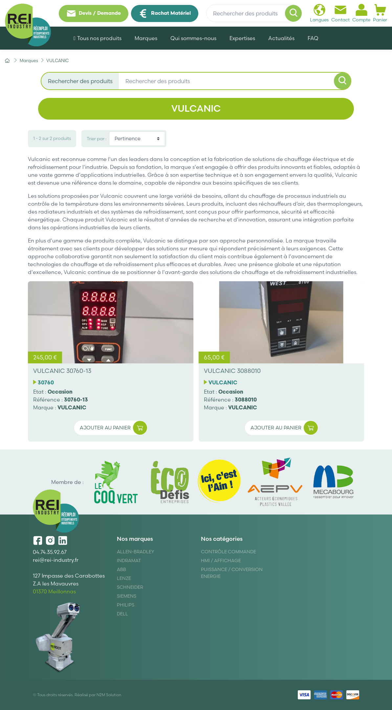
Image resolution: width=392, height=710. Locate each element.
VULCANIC (71, 407)
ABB (121, 569)
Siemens (126, 596)
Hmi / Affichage (221, 560)
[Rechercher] (293, 13)
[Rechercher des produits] (254, 13)
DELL (122, 614)
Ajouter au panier (113, 428)
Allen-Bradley (135, 552)
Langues (319, 13)
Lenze (124, 578)
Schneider (130, 587)
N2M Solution (109, 694)
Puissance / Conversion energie (232, 572)
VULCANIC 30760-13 (62, 371)
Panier (380, 13)
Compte (361, 13)
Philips (125, 605)
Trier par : (96, 139)
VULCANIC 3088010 (232, 371)
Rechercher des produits (80, 81)
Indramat (129, 560)
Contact (340, 13)
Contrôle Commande (228, 552)
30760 (46, 382)
